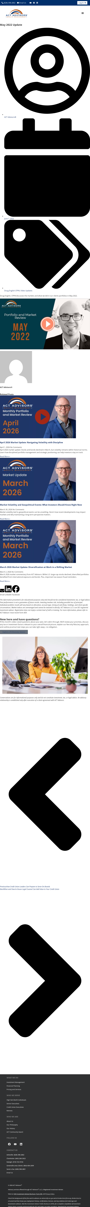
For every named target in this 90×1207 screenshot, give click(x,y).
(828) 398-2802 (8, 3)
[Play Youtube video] (45, 324)
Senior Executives (13, 1104)
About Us (10, 1121)
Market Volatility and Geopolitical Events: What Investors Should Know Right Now (41, 504)
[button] (82, 13)
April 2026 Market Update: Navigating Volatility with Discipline (31, 442)
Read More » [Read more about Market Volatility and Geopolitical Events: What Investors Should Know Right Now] (5, 519)
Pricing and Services (14, 1089)
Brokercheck (76, 1198)
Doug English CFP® (12, 290)
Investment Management (16, 1082)
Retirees (9, 1111)
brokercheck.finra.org (64, 1198)
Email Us (21, 3)
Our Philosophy (12, 1125)
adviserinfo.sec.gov (47, 1198)
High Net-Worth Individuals (16, 1100)
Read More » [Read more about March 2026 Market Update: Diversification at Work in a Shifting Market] (5, 581)
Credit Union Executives (15, 1107)
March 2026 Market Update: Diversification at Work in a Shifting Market (36, 567)
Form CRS (39, 1194)
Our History (11, 1128)
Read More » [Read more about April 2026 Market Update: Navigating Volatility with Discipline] (5, 456)
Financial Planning (13, 1086)
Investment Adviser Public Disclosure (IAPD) (40, 1204)
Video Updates (26, 290)
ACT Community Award (15, 1132)
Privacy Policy (50, 1194)
